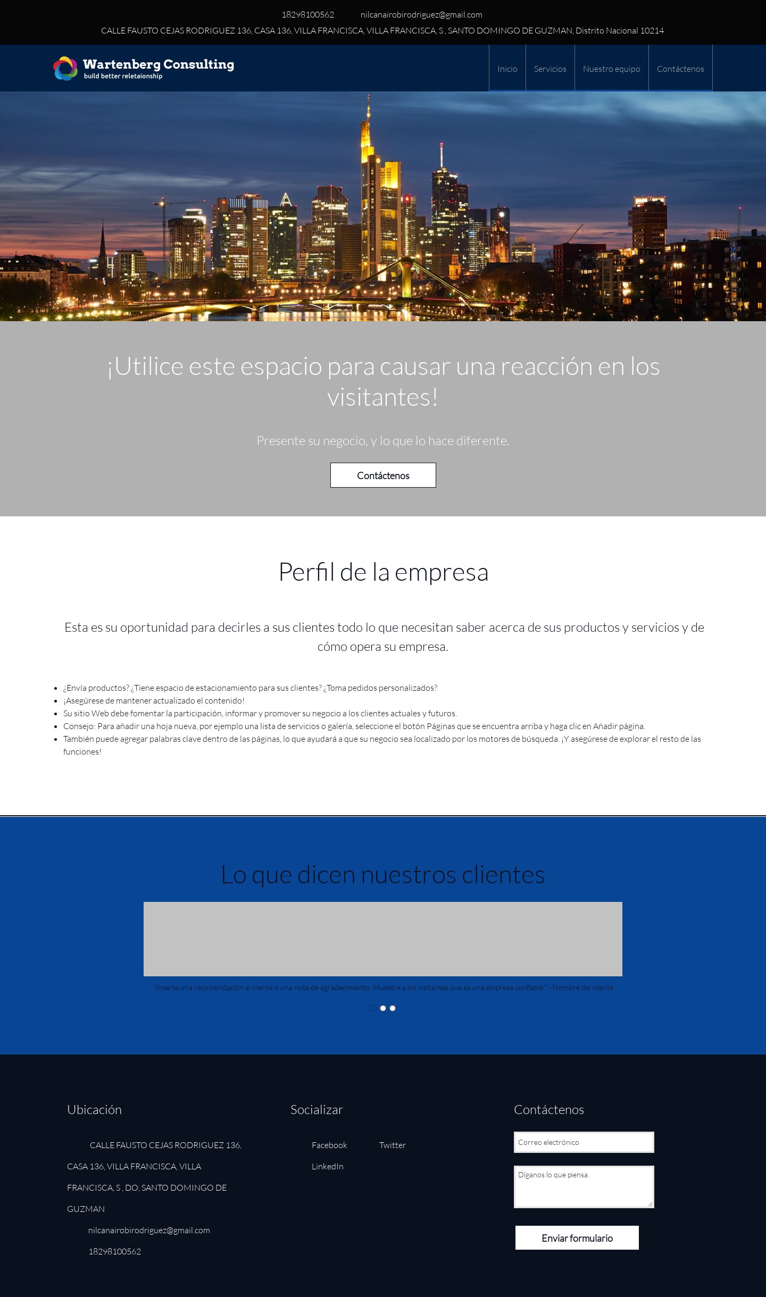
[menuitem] (507, 68)
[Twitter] (387, 1145)
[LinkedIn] (322, 1166)
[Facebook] (324, 1145)
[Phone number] (305, 14)
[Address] (379, 30)
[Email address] (419, 14)
